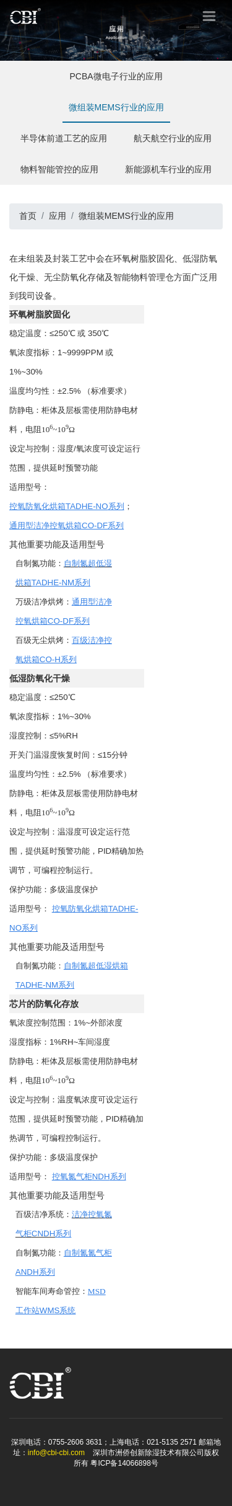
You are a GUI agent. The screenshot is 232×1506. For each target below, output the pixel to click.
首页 (28, 216)
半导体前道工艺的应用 (63, 143)
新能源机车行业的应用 (168, 174)
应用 (57, 216)
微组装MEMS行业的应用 (116, 112)
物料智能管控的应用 (59, 174)
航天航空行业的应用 (172, 143)
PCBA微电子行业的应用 (115, 81)
